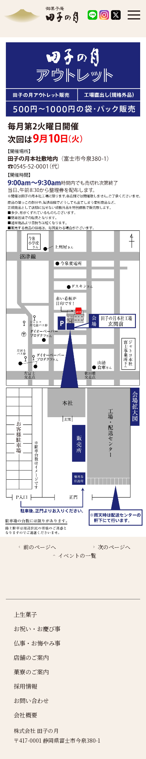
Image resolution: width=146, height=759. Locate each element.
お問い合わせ (31, 700)
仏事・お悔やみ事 (37, 643)
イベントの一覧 (73, 555)
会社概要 (25, 714)
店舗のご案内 (31, 657)
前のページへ (36, 547)
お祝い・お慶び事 (37, 628)
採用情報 (25, 686)
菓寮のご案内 (31, 671)
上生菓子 (25, 614)
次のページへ (110, 547)
